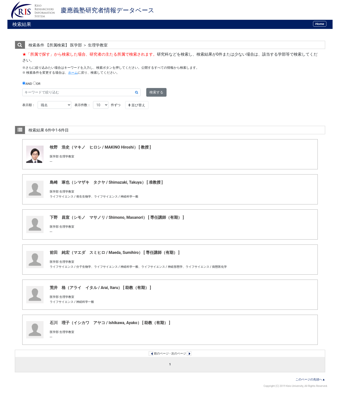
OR (36, 84)
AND (27, 84)
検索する (156, 92)
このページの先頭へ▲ (310, 379)
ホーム (73, 72)
